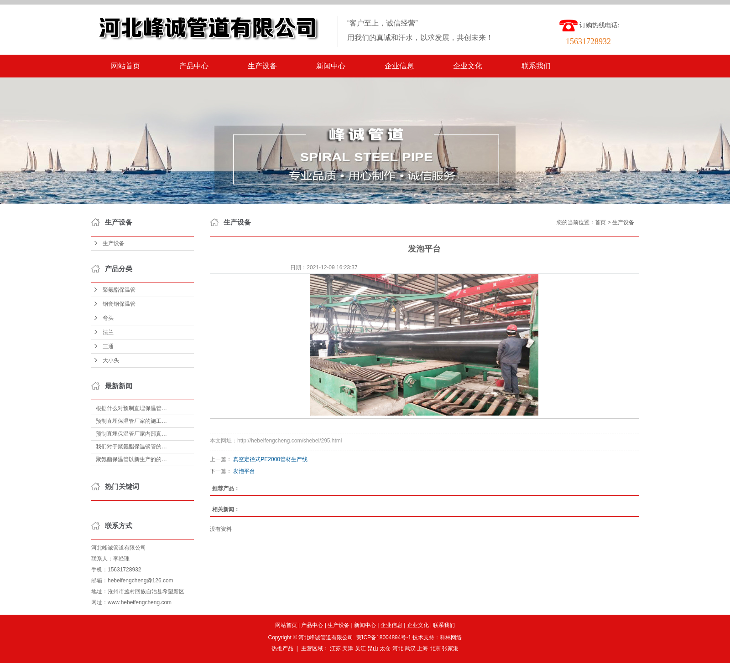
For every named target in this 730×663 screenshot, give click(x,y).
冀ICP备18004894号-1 (383, 637)
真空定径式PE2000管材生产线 (270, 459)
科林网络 (451, 637)
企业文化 (467, 66)
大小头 (111, 360)
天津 (347, 648)
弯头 (108, 318)
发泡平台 (244, 471)
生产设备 (262, 66)
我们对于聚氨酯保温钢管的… (131, 446)
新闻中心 (330, 66)
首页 (600, 222)
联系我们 (536, 66)
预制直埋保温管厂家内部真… (131, 434)
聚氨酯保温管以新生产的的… (131, 459)
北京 (435, 648)
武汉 (410, 648)
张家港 (450, 648)
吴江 (360, 648)
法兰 (108, 332)
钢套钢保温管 (119, 304)
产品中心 (194, 66)
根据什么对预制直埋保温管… (131, 408)
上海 (422, 648)
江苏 (335, 648)
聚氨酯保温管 (119, 290)
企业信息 (399, 66)
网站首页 (125, 66)
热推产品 (282, 648)
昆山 (372, 648)
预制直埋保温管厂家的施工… (131, 421)
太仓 (385, 648)
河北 (397, 648)
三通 (108, 346)
